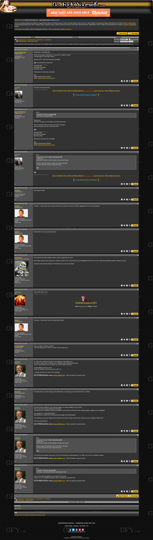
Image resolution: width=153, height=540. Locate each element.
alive (37, 514)
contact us (68, 29)
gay (21, 514)
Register (33, 37)
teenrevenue (42, 514)
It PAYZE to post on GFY (86, 303)
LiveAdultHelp (19, 346)
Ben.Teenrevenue (20, 52)
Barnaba (17, 190)
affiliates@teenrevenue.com (46, 78)
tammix (17, 206)
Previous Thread (72, 502)
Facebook (19, 508)
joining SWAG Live (59, 375)
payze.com (83, 306)
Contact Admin (69, 525)
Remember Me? (134, 39)
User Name (117, 39)
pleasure (27, 514)
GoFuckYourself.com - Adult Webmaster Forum (26, 39)
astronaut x (18, 257)
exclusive (17, 514)
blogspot (17, 391)
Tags (16, 512)
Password (116, 41)
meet (23, 514)
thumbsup (32, 514)
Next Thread (81, 502)
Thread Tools (133, 47)
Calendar (118, 37)
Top (87, 525)
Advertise (76, 525)
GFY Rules (75, 37)
